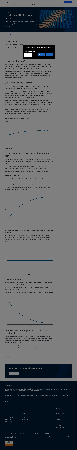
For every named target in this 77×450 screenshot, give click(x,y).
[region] (39, 52)
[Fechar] (53, 46)
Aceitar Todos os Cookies (49, 54)
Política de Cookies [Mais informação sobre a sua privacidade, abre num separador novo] (32, 51)
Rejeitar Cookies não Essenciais (41, 54)
